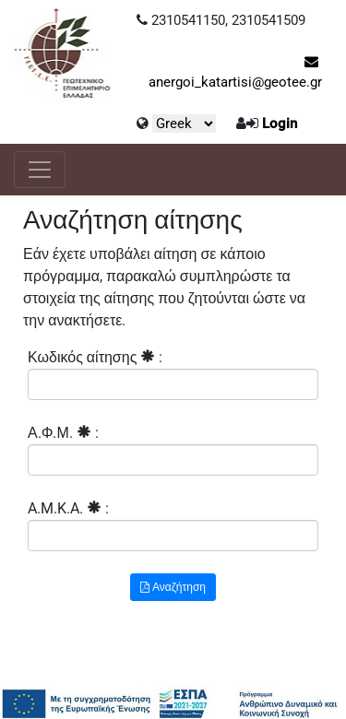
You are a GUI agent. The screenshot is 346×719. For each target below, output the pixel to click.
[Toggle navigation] (40, 169)
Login (279, 123)
